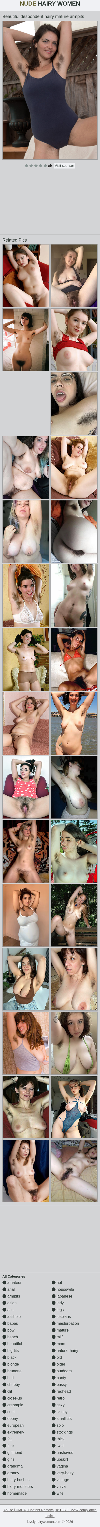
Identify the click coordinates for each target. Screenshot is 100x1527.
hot (57, 1283)
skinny (60, 1412)
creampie (12, 1405)
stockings (62, 1432)
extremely (13, 1432)
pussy (59, 1385)
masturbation (65, 1323)
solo (58, 1425)
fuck (8, 1446)
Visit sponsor (64, 166)
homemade (14, 1493)
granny (10, 1473)
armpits (11, 1296)
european (13, 1425)
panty (59, 1378)
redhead (61, 1391)
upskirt (60, 1459)
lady (58, 1303)
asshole (11, 1317)
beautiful (12, 1344)
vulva (59, 1487)
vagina (60, 1466)
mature (60, 1330)
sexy (58, 1405)
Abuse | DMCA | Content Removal (28, 1510)
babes (10, 1323)
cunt (8, 1412)
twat (58, 1446)
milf (57, 1337)
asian (9, 1303)
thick (58, 1439)
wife (58, 1493)
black (9, 1357)
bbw (8, 1330)
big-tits (10, 1351)
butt (8, 1378)
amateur (11, 1283)
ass (7, 1310)
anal (8, 1289)
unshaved (62, 1453)
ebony (10, 1419)
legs (58, 1310)
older (58, 1364)
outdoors (62, 1371)
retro (58, 1398)
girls (8, 1459)
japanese (62, 1296)
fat (7, 1439)
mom (58, 1344)
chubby (11, 1385)
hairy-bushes (15, 1480)
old (57, 1357)
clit (7, 1391)
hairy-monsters (17, 1487)
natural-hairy (65, 1351)
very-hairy (63, 1473)
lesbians (61, 1317)
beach (10, 1337)
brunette (11, 1371)
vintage (60, 1480)
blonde (10, 1364)
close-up (12, 1398)
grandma (12, 1466)
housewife (63, 1289)
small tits (62, 1419)
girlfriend (12, 1453)
